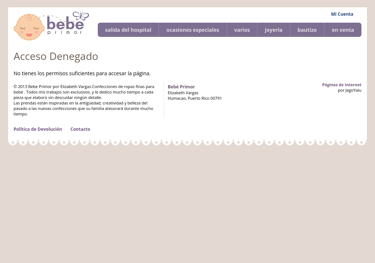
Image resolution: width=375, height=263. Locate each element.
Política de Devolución (38, 129)
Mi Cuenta (342, 14)
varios (242, 29)
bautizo (307, 29)
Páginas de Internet (341, 84)
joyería (273, 29)
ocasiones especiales (192, 29)
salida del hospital (128, 29)
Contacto (80, 129)
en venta (343, 29)
